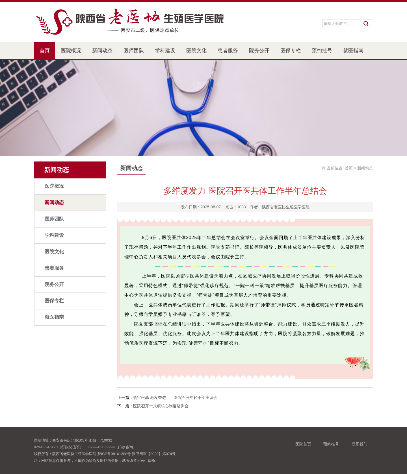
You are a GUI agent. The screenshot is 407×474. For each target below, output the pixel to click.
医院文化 (196, 50)
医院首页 (303, 444)
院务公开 (259, 50)
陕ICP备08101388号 (114, 454)
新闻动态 (102, 50)
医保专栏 (290, 50)
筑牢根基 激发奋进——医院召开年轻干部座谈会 (175, 397)
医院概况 (71, 50)
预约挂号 (322, 50)
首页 (45, 50)
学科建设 (165, 50)
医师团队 (134, 50)
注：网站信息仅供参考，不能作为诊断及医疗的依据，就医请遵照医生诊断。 (96, 460)
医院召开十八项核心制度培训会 (161, 406)
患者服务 (228, 50)
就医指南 (353, 50)
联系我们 (359, 444)
